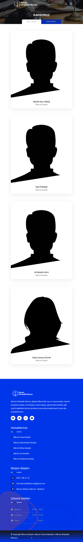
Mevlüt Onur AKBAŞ (41, 101)
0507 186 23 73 (20, 478)
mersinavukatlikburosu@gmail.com (28, 483)
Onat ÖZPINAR (41, 187)
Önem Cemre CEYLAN (41, 357)
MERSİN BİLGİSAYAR (42, 538)
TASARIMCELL (24, 538)
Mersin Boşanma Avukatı (22, 459)
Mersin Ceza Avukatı (21, 437)
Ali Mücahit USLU (41, 272)
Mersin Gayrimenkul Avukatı (23, 442)
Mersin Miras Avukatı (21, 448)
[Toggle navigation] (71, 3)
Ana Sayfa (32, 21)
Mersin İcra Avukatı (20, 453)
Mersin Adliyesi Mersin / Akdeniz (27, 489)
